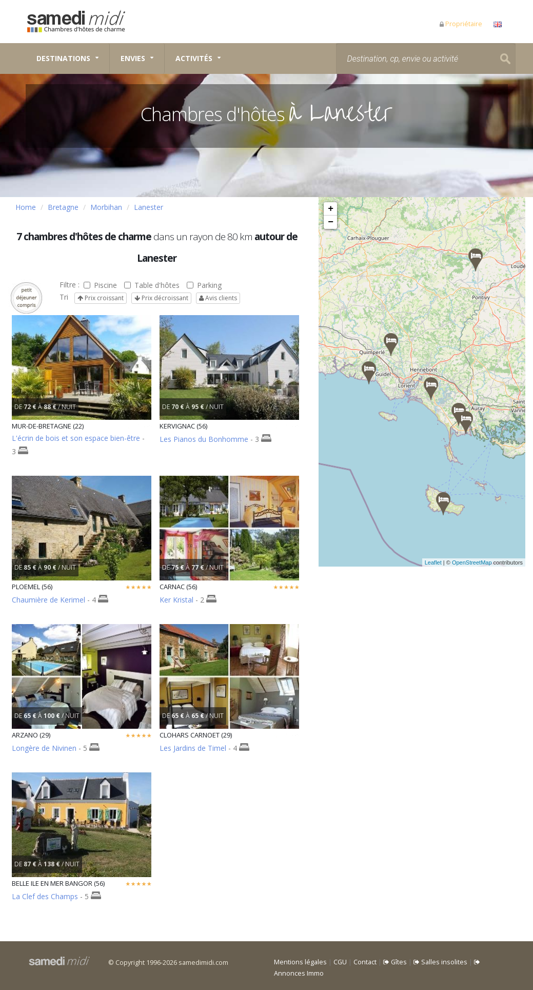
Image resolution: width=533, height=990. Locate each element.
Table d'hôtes (152, 285)
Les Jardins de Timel (193, 748)
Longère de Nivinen (44, 748)
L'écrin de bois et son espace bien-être (76, 438)
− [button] (330, 222)
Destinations (63, 58)
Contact (365, 962)
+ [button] (330, 209)
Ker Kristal (176, 600)
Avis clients (218, 298)
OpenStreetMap (484, 562)
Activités (193, 58)
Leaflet (445, 562)
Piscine (100, 285)
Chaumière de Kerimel (48, 600)
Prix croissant (100, 298)
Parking (204, 285)
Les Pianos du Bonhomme (204, 439)
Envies (133, 58)
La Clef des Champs (45, 896)
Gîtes (395, 962)
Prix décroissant (161, 298)
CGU (340, 962)
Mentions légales (300, 962)
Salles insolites (440, 962)
